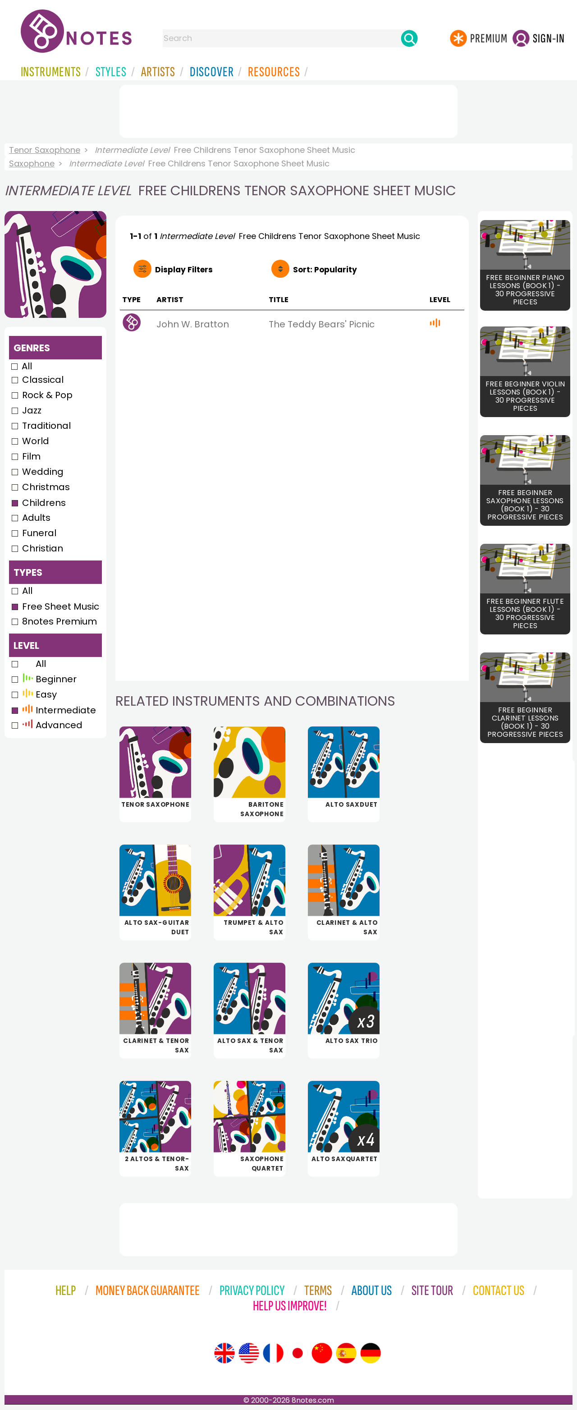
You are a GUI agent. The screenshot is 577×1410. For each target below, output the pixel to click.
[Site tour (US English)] (249, 1353)
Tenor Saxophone (44, 150)
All (27, 366)
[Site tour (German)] (370, 1353)
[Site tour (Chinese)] (322, 1353)
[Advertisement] (288, 109)
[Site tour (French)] (273, 1353)
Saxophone (32, 163)
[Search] (409, 38)
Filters (184, 269)
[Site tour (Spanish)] (346, 1353)
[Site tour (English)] (224, 1353)
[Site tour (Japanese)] (297, 1353)
